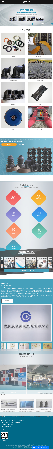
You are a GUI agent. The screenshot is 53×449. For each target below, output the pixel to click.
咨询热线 (9, 175)
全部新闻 (42, 415)
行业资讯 (50, 415)
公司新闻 (46, 415)
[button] (33, 24)
